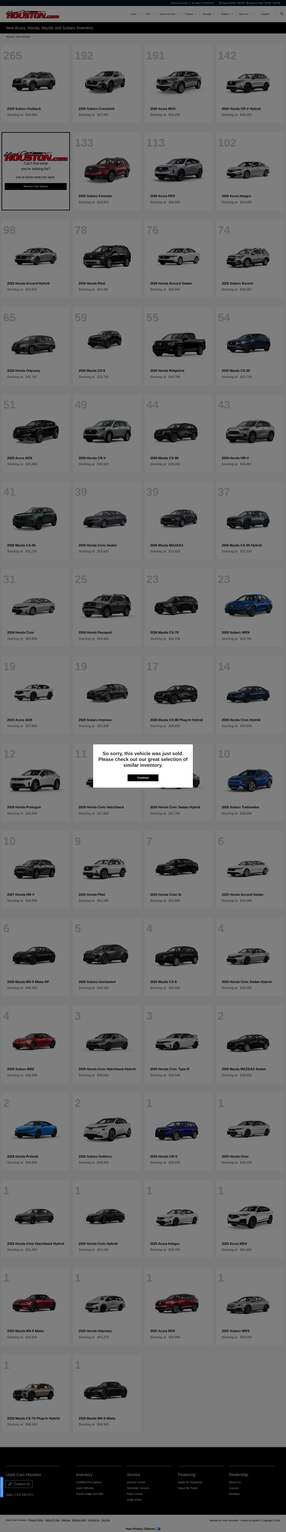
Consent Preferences (2, 1487)
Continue (143, 777)
